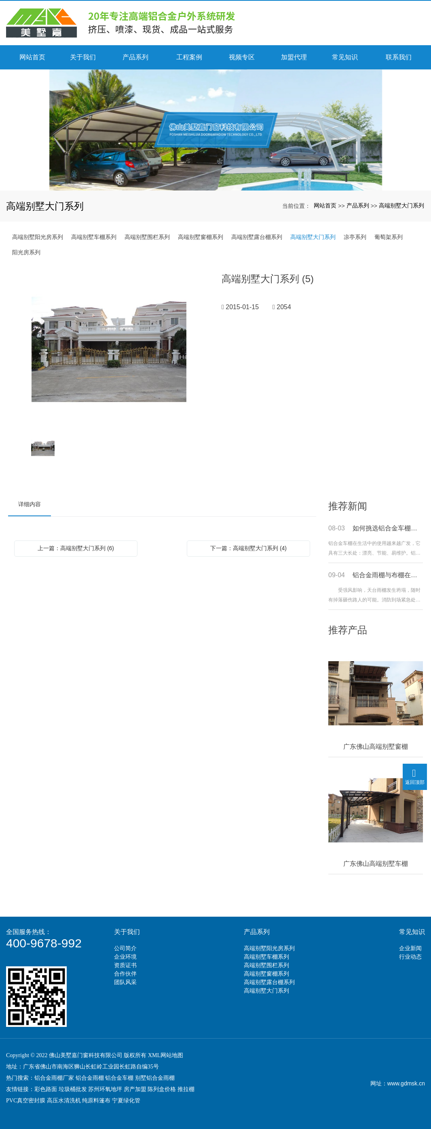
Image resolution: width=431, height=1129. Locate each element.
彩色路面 (45, 1089)
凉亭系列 (355, 237)
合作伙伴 (125, 973)
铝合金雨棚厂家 (54, 1078)
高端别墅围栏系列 (147, 237)
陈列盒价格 (162, 1089)
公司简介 (125, 948)
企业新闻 (410, 948)
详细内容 (29, 504)
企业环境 (125, 956)
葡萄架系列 (388, 237)
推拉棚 (185, 1089)
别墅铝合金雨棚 (155, 1078)
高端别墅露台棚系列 (256, 237)
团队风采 (125, 982)
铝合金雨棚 (90, 1078)
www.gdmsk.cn (406, 1083)
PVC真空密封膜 (25, 1101)
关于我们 (127, 931)
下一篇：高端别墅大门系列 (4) (248, 548)
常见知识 (412, 931)
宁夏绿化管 (126, 1101)
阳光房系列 (26, 252)
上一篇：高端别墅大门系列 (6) (76, 548)
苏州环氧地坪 (105, 1089)
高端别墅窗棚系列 (200, 237)
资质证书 (125, 965)
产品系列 (357, 205)
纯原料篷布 (96, 1101)
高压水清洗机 (64, 1101)
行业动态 (410, 956)
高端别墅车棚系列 (93, 237)
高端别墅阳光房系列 (37, 237)
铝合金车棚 (119, 1078)
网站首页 (325, 205)
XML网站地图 (165, 1055)
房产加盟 (135, 1089)
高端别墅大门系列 (401, 205)
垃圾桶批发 (73, 1089)
